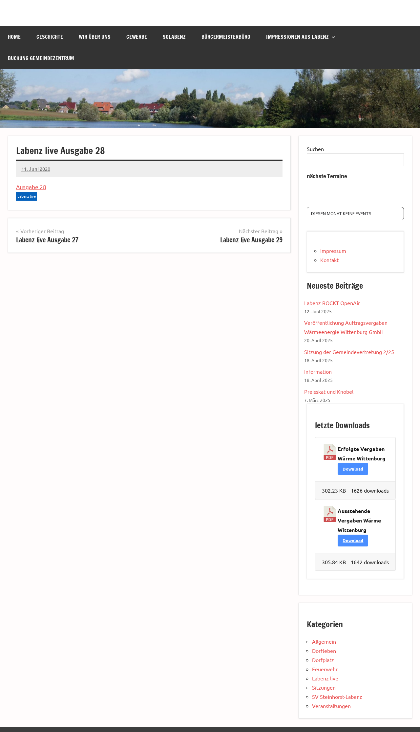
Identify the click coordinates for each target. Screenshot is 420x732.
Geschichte (49, 36)
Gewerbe (136, 36)
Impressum (333, 250)
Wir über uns (95, 36)
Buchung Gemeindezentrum (41, 58)
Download (353, 469)
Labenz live (26, 196)
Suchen (315, 148)
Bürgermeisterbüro (225, 36)
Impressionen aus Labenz (300, 36)
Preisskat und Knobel (328, 391)
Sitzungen (324, 687)
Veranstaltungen (331, 705)
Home (14, 36)
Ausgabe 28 (31, 186)
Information (318, 371)
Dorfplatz (323, 659)
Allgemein (324, 641)
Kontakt (329, 259)
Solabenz (174, 36)
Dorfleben (324, 650)
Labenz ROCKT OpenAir (332, 302)
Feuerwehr (325, 669)
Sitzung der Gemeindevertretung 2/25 (349, 351)
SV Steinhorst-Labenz (337, 696)
